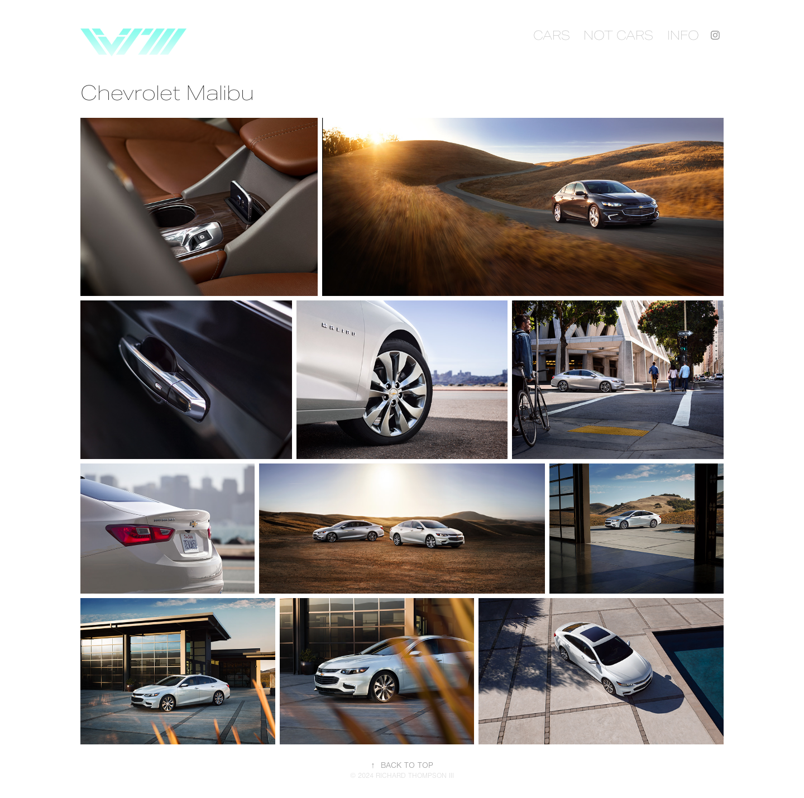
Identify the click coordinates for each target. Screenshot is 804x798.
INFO (683, 35)
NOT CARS (618, 35)
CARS (551, 35)
